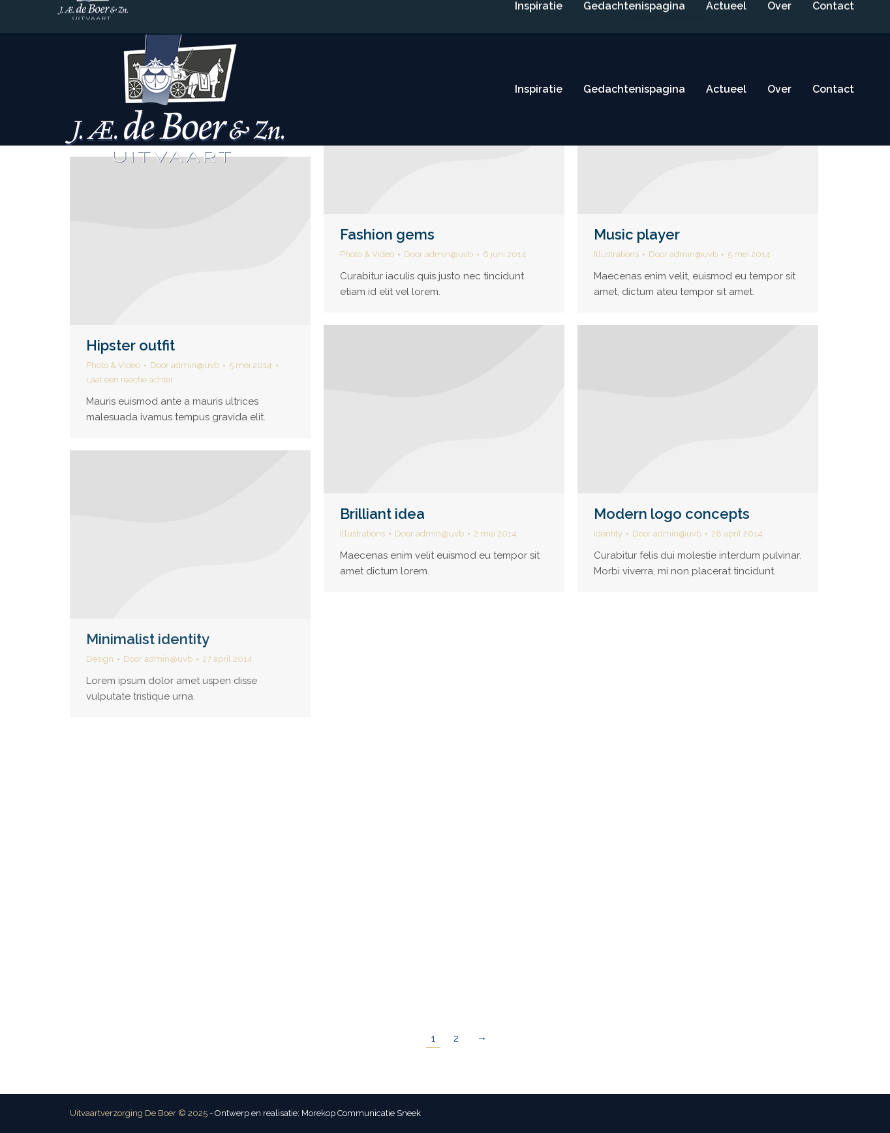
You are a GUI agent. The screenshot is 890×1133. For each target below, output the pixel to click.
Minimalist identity (147, 638)
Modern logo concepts (672, 513)
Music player (637, 234)
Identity (608, 533)
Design (100, 659)
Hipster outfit (130, 345)
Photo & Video (367, 254)
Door (438, 254)
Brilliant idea (382, 513)
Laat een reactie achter (130, 379)
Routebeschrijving (585, 17)
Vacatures (684, 17)
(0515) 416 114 (386, 17)
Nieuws (648, 17)
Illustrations (616, 254)
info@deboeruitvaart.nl (482, 17)
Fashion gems (387, 234)
